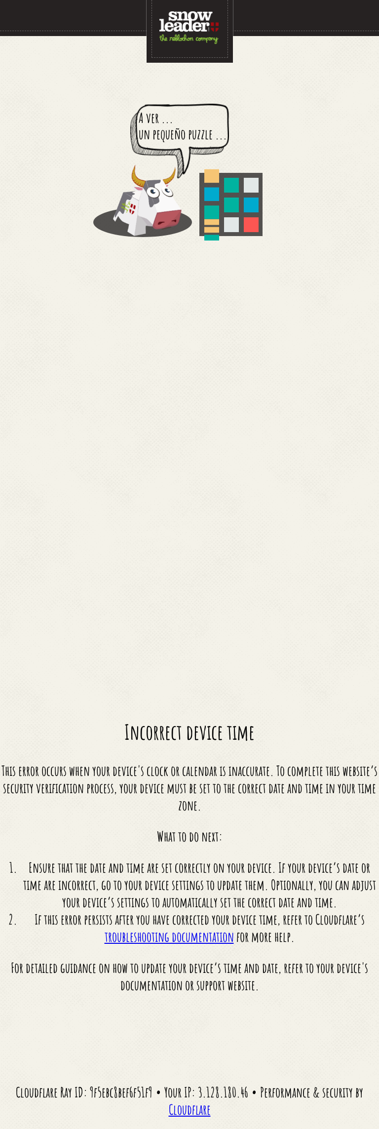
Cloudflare (190, 1109)
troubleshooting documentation (169, 936)
